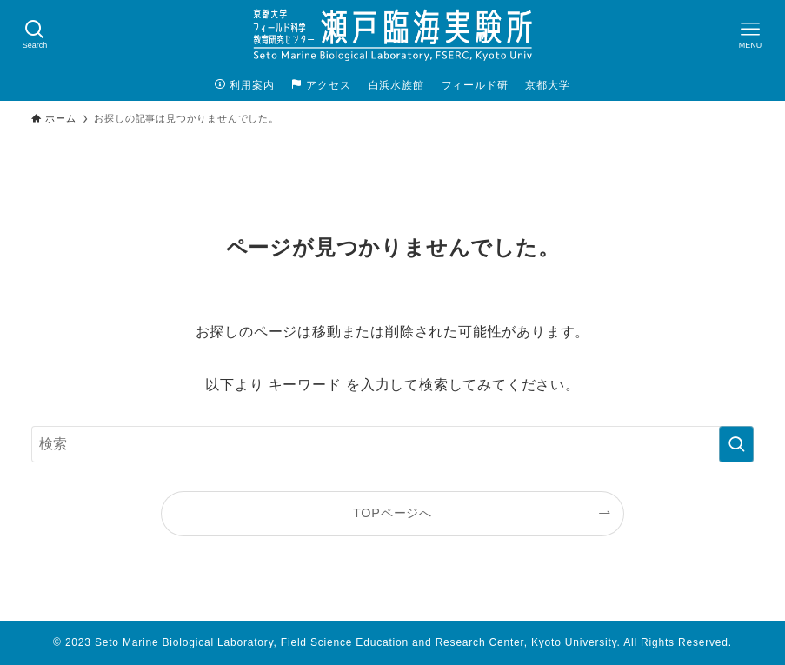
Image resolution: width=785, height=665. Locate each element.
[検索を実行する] (736, 444)
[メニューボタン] (750, 35)
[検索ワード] (392, 444)
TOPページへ (392, 513)
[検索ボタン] (35, 35)
